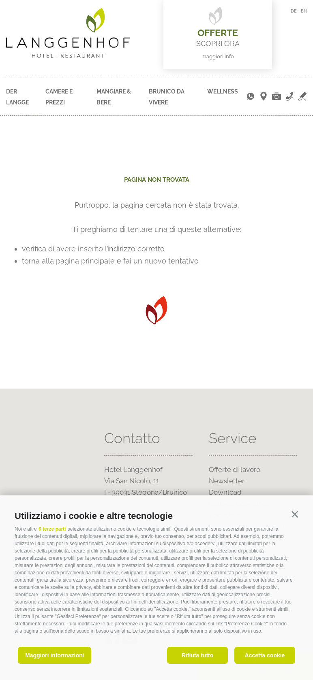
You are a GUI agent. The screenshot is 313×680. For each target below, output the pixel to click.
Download (225, 492)
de (294, 11)
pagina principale (85, 261)
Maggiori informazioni (54, 655)
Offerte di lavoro (234, 469)
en (304, 11)
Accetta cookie (265, 655)
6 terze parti (52, 529)
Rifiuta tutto (198, 655)
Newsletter (226, 481)
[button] (294, 514)
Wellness (222, 91)
